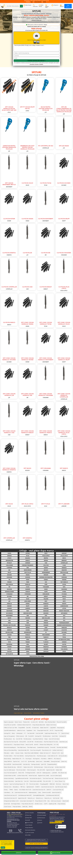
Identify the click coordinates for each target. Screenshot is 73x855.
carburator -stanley (19, 753)
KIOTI (64, 601)
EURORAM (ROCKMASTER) (46, 577)
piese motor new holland (62, 747)
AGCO (45, 553)
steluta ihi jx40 (65, 801)
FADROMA (64, 577)
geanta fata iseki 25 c (56, 792)
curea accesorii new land (58, 789)
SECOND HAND (9, 632)
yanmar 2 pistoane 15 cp (60, 781)
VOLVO (9, 649)
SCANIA (28, 630)
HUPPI (46, 591)
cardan (39, 792)
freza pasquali (28, 758)
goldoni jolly (24, 806)
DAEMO (46, 567)
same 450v (28, 727)
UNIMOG (64, 642)
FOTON (64, 584)
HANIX (46, 589)
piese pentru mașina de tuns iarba (51, 741)
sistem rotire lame (63, 741)
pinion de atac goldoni (21, 770)
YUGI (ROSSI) (64, 649)
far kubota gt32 (35, 727)
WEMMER (27, 649)
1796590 (11, 789)
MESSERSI (45, 613)
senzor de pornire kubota (54, 739)
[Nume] (36, 53)
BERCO (64, 558)
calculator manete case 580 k (10, 775)
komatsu (6, 789)
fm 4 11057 (56, 744)
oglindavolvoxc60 (30, 786)
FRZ (9, 586)
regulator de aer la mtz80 (43, 775)
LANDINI (9, 608)
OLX (64, 620)
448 (26, 736)
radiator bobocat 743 (16, 758)
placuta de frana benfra (61, 722)
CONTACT (62, 5)
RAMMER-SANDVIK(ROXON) (64, 625)
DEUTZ (9, 572)
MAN (27, 610)
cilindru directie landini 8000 (36, 781)
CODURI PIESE (47, 6)
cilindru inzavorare (20, 736)
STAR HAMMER (46, 634)
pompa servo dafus (59, 730)
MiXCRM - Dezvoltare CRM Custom (36, 843)
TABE (9, 637)
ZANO (27, 651)
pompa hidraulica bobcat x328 (39, 724)
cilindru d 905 (21, 772)
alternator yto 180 (56, 753)
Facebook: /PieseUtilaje (12, 825)
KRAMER (9, 606)
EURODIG (27, 577)
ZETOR (64, 651)
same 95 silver (55, 736)
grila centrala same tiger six (35, 778)
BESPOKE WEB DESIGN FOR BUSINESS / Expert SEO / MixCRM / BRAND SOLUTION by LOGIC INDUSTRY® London (36, 840)
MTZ (64, 615)
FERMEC (46, 579)
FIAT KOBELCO (64, 582)
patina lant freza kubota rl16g (10, 750)
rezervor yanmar (18, 722)
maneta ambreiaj (7, 758)
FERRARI (64, 579)
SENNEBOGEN (27, 632)
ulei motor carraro (38, 803)
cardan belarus (7, 792)
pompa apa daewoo (17, 806)
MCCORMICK (9, 613)
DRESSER (46, 574)
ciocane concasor (7, 806)
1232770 (45, 803)
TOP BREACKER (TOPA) (64, 639)
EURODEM (9, 577)
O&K (9, 620)
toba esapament (36, 758)
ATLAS (27, 555)
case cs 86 (26, 781)
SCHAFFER (64, 630)
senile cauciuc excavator (56, 801)
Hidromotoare (41, 817)
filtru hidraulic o (57, 758)
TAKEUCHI (27, 637)
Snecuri (39, 820)
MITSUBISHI (64, 613)
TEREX (27, 639)
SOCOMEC (64, 632)
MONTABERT (9, 615)
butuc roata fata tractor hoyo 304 (11, 741)
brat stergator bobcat (15, 803)
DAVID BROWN (27, 570)
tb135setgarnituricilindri (30, 772)
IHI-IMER (9, 596)
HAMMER (27, 589)
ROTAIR (28, 627)
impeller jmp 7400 (52, 803)
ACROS (9, 553)
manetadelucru (16, 786)
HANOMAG (64, 589)
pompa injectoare (60, 727)
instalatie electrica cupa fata (43, 747)
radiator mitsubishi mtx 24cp (10, 767)
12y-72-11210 (23, 761)
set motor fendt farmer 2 (58, 750)
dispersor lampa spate (8, 722)
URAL (27, 644)
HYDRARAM (9, 594)
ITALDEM (46, 598)
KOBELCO (9, 603)
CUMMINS (9, 567)
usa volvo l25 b (34, 722)
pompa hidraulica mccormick (27, 803)
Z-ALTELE (9, 651)
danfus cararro (39, 761)
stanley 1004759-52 (8, 761)
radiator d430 (59, 770)
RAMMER (46, 625)
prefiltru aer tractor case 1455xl (10, 727)
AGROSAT (64, 553)
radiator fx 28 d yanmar (51, 724)
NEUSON (27, 618)
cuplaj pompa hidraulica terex (51, 733)
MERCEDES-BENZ (27, 613)
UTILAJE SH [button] (55, 5)
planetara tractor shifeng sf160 (46, 744)
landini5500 (54, 772)
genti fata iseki (56, 798)
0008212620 (52, 784)
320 (12, 792)
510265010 (37, 786)
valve (48, 801)
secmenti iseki (7, 803)
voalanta (16, 789)
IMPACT (46, 596)
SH (46, 632)
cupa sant (6, 784)
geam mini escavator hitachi (61, 786)
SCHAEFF (46, 630)
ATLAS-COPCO (45, 555)
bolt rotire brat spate (38, 767)
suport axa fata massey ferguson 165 (17, 784)
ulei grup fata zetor (63, 755)
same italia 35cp (26, 764)
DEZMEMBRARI (46, 572)
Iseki (9, 598)
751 (59, 733)
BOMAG (46, 560)
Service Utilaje (29, 822)
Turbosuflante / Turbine (38, 713)
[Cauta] (21, 6)
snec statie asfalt (30, 733)
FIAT (46, 582)
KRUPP (27, 606)
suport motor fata (19, 781)
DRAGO (27, 574)
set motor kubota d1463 (60, 767)
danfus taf (39, 772)
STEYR (64, 634)
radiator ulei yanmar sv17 (45, 753)
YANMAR (46, 649)
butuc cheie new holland (50, 722)
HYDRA (64, 591)
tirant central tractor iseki (48, 778)
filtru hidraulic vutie (62, 772)
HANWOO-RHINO (9, 591)
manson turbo (66, 784)
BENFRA (46, 558)
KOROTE (64, 603)
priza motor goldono (8, 755)
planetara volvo (26, 722)
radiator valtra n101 (44, 727)
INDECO (64, 596)
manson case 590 (29, 744)
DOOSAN (9, 574)
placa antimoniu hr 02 (46, 750)
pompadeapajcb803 (44, 784)
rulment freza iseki (33, 775)
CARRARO (27, 562)
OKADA (46, 620)
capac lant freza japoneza (9, 736)
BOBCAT (28, 560)
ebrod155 (36, 744)
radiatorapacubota (46, 772)
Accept (2, 847)
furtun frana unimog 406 (35, 750)
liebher (12, 753)
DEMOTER (64, 570)
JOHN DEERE (27, 601)
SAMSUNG (64, 627)
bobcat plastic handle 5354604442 (32, 753)
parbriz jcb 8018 (22, 741)
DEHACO (46, 570)
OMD (27, 622)
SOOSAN (9, 634)
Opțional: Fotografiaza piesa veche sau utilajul (42, 37)
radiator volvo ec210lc (28, 767)
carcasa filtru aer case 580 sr (10, 724)
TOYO (9, 642)
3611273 (51, 730)
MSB (28, 615)
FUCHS (27, 586)
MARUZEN (46, 610)
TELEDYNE (9, 639)
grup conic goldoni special (9, 770)
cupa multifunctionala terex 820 (21, 778)
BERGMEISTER (9, 560)
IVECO (64, 598)
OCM (27, 620)
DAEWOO (64, 567)
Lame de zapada (41, 815)
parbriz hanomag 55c (31, 770)
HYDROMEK (28, 594)
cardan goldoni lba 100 (52, 755)
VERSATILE (46, 646)
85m (61, 798)
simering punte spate (55, 761)
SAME (45, 627)
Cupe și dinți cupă (18, 713)
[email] (36, 58)
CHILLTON (46, 565)
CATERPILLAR (64, 562)
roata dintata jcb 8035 (17, 764)
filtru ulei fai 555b (41, 770)
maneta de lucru (31, 798)
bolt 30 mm (41, 722)
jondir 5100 (43, 764)
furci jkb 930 (30, 736)
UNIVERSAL (9, 644)
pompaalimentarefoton (52, 764)
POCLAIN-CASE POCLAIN (9, 625)
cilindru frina (64, 761)
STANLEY (27, 634)
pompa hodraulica (61, 803)
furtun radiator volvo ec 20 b (25, 789)
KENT (46, 601)
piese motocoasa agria (41, 755)
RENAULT (9, 627)
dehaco (13, 733)
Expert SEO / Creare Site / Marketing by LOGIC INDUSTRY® (36, 847)
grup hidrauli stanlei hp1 (38, 739)
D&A (28, 567)
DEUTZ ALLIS (27, 572)
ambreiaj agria (19, 733)
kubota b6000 (46, 761)
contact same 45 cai (8, 744)
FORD (46, 584)
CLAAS (64, 565)
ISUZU (27, 598)
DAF (9, 570)
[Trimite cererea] (36, 60)
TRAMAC (27, 642)
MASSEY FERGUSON (64, 610)
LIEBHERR (45, 608)
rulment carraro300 (46, 792)
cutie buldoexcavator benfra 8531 (25, 795)
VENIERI (9, 646)
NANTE (9, 618)
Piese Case (28, 815)
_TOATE (27, 654)
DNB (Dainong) (64, 572)
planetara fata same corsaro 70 (61, 778)
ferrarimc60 (52, 747)
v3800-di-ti (50, 758)
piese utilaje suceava (21, 747)
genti (62, 753)
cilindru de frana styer (49, 767)
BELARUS (27, 558)
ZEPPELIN (45, 651)
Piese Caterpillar (29, 812)
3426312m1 (49, 789)
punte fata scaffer (39, 733)
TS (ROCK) (45, 642)
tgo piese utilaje (31, 761)
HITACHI (27, 591)
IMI (28, 596)
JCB (9, 601)
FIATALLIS (27, 584)
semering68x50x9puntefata (38, 795)
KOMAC (28, 603)
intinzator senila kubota (9, 778)
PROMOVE (27, 625)
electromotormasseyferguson (10, 747)
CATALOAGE (35, 5)
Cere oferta (68, 6)
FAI (9, 579)
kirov (35, 730)
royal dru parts (16, 761)
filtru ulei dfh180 (7, 764)
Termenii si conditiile (8, 843)
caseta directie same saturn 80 (47, 786)
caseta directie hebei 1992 (23, 750)
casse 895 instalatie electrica (10, 730)
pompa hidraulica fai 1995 (40, 801)
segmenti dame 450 (50, 770)
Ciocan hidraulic (28, 713)
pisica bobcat (43, 758)
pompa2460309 (21, 727)
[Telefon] (36, 55)
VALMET (46, 644)
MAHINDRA (9, 610)
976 (27, 784)
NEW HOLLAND (46, 618)
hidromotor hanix (7, 786)
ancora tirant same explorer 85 (10, 772)
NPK (64, 618)
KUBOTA (46, 606)
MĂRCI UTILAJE (41, 5)
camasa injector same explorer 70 (27, 801)
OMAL (9, 622)
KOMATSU (46, 603)
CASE (46, 562)
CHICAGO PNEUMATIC (27, 565)
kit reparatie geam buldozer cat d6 (11, 801)
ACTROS (28, 553)
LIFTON (64, 608)
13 (52, 781)
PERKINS (46, 622)
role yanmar (58, 784)
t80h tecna (23, 786)
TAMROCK (46, 637)
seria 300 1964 (19, 739)
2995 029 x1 (19, 767)
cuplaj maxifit (53, 727)
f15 (23, 758)
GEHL (64, 586)
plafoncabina (6, 753)
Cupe (32, 1)
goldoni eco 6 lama (21, 730)
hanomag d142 (7, 733)
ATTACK (9, 558)
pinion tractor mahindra (19, 755)
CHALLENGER (9, 565)
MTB (46, 615)
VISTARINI (64, 646)
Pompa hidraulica (29, 827)
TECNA (64, 637)
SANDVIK (9, 630)
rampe (46, 739)
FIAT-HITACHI (9, 584)
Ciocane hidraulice (37, 1)
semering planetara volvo (30, 755)
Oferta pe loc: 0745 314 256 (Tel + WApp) (36, 24)
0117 (25, 733)
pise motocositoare (46, 736)
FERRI (27, 582)
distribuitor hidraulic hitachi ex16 (24, 724)
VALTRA (64, 644)
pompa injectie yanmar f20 (42, 730)
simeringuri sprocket (35, 764)
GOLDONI (9, 589)
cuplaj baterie (29, 730)
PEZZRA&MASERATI (64, 622)
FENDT (27, 579)
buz (14, 739)
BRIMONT (64, 560)
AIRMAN (9, 555)
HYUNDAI (64, 594)
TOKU (45, 639)
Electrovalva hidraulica (30, 830)
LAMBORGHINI (64, 606)
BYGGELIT (9, 562)
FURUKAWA (46, 586)
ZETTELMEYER (9, 654)
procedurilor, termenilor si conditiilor (36, 64)
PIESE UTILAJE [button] (27, 5)
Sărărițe (44, 1)
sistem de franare (65, 733)
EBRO (64, 574)
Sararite (39, 822)
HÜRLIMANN (46, 594)
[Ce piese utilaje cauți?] (13, 6)
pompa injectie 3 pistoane (19, 744)
